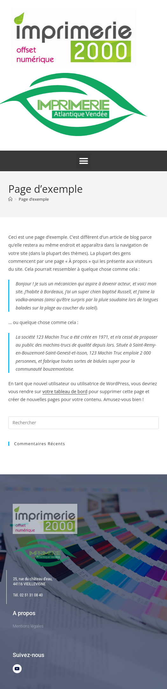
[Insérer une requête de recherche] (83, 422)
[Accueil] (10, 199)
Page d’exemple (34, 199)
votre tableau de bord (64, 391)
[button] (83, 161)
